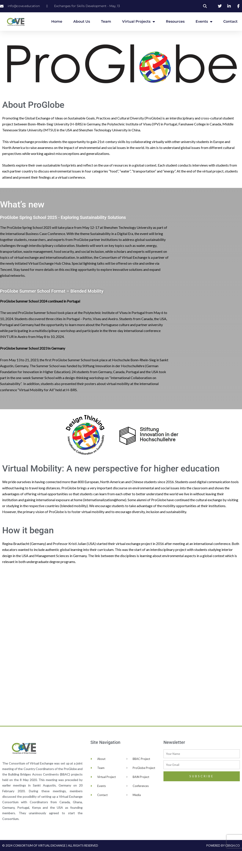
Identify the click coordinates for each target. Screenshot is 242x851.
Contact (230, 21)
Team (106, 21)
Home (56, 21)
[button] (204, 6)
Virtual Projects (138, 22)
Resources (175, 21)
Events (204, 22)
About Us (81, 21)
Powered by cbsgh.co (223, 845)
